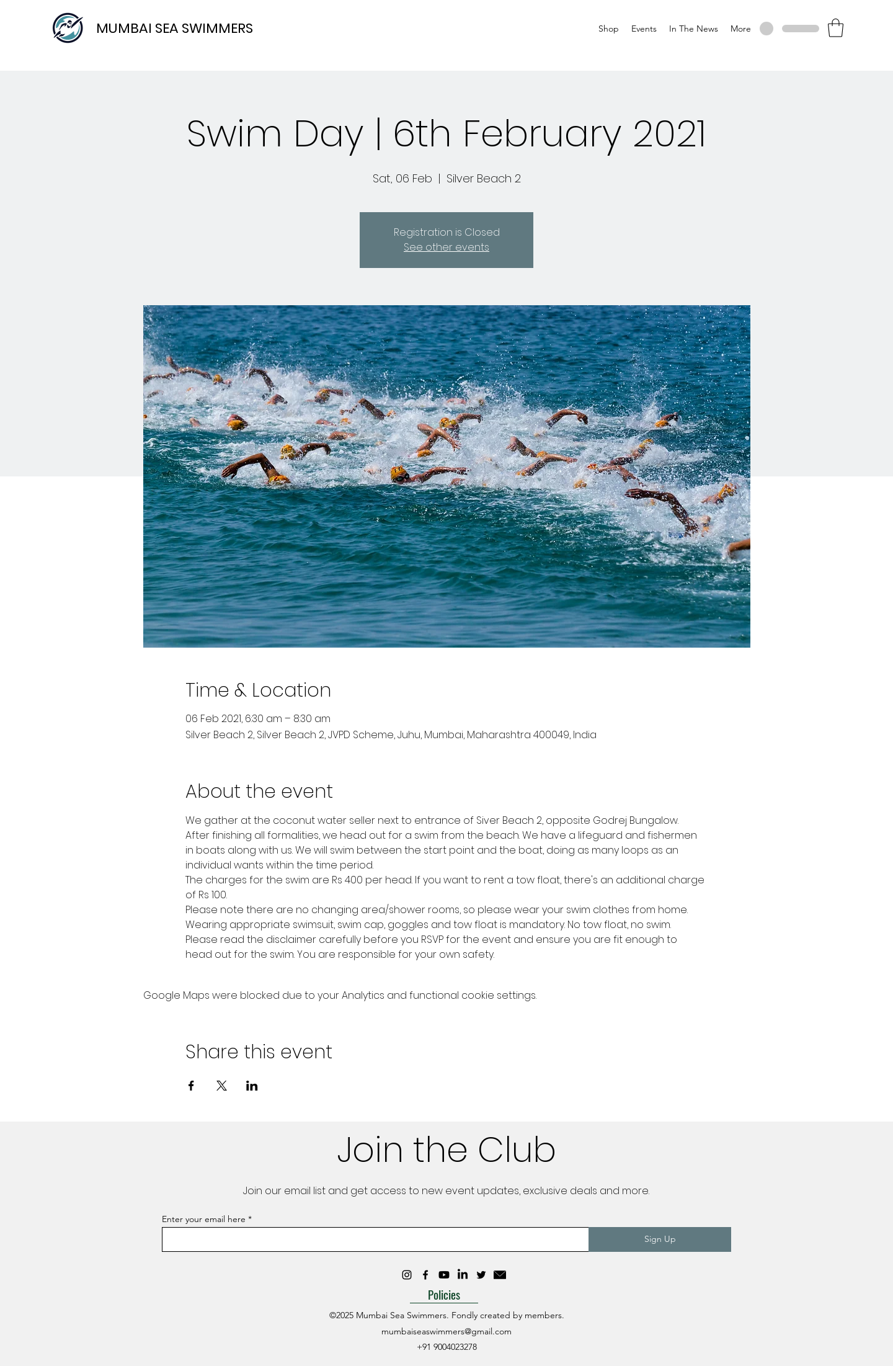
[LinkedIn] (462, 1275)
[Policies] (444, 1294)
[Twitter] (481, 1275)
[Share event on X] (222, 1086)
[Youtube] (444, 1275)
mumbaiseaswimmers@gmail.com (446, 1331)
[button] (835, 28)
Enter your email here (204, 1219)
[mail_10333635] (500, 1275)
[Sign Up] (660, 1239)
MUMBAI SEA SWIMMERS (174, 28)
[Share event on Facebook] (191, 1086)
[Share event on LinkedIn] (252, 1086)
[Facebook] (425, 1275)
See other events (446, 247)
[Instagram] (407, 1275)
